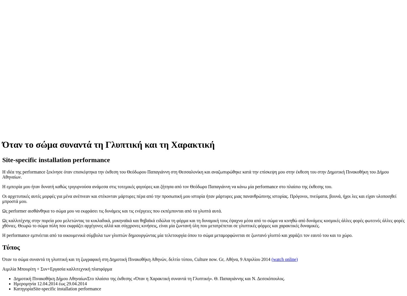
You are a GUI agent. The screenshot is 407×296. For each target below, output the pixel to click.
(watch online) (285, 259)
